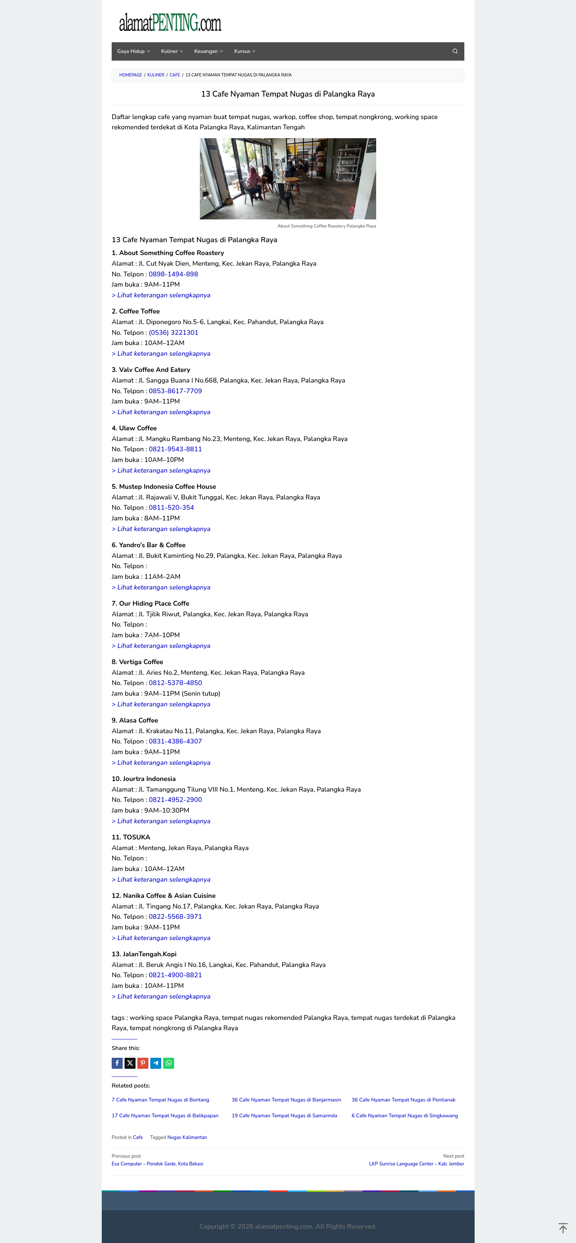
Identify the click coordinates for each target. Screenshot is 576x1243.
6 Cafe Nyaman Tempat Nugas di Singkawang (405, 1115)
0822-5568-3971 (175, 916)
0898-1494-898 (173, 274)
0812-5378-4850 (175, 682)
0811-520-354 (171, 507)
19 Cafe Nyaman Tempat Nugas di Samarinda (285, 1115)
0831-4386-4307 (175, 741)
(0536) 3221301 (173, 332)
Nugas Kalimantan (187, 1137)
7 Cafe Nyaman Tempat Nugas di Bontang (160, 1099)
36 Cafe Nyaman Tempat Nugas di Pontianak (404, 1099)
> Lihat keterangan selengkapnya (161, 295)
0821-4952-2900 (175, 799)
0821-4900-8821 (175, 975)
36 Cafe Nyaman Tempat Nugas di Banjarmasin (286, 1099)
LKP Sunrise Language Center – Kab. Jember (379, 1160)
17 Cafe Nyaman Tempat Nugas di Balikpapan (165, 1115)
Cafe (138, 1137)
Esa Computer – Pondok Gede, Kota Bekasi (196, 1160)
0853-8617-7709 (175, 391)
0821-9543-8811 (175, 449)
